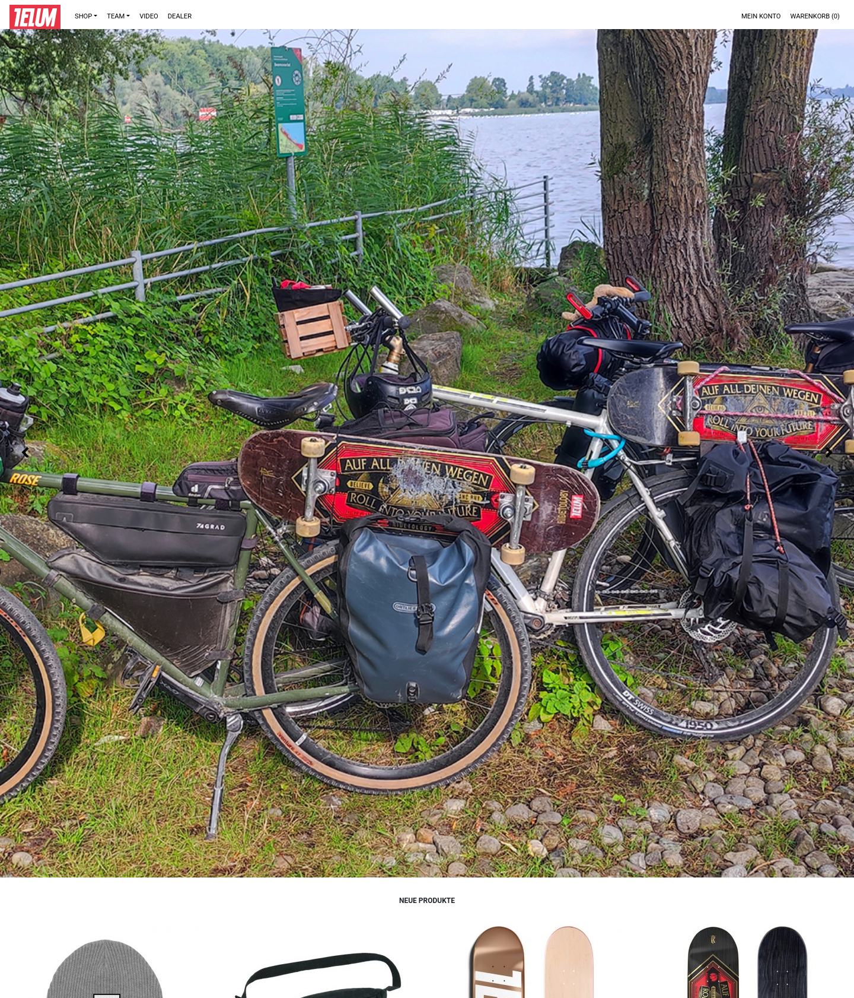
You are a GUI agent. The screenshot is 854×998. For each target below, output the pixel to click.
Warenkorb (815, 16)
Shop (83, 16)
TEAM (116, 16)
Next (829, 453)
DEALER (180, 16)
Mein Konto (761, 16)
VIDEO (148, 16)
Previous (25, 453)
